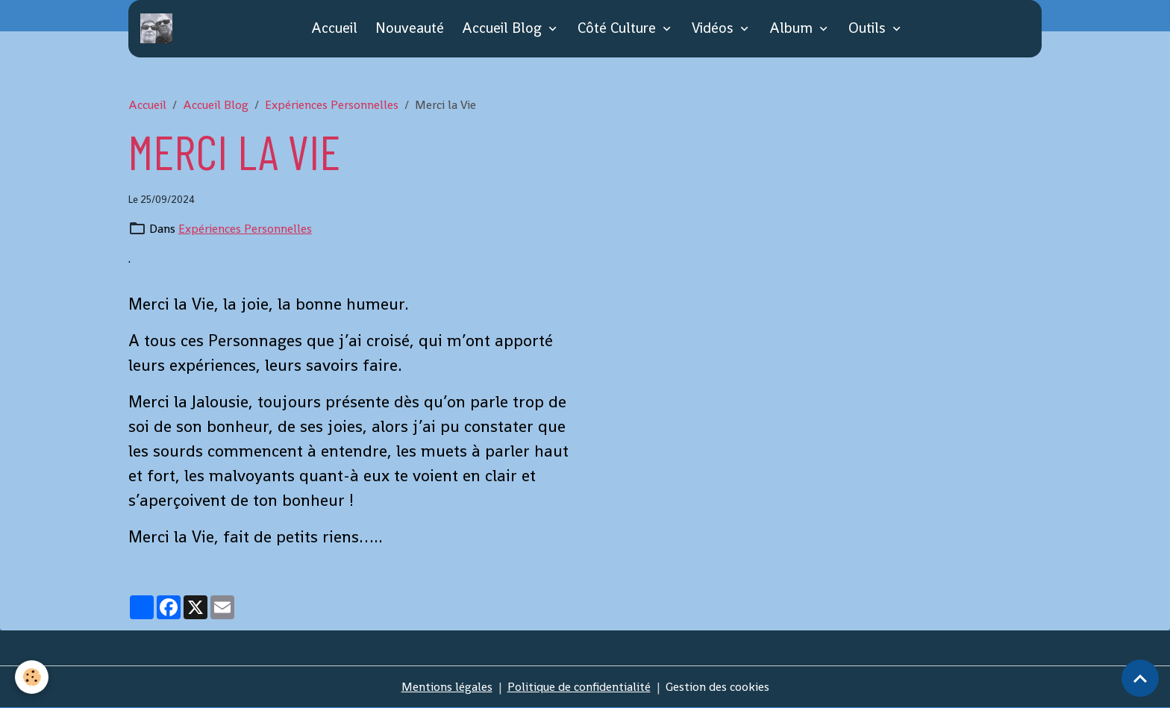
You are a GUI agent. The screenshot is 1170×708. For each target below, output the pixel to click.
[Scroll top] (1140, 678)
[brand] (159, 28)
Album (792, 28)
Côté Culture (619, 28)
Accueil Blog (503, 28)
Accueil (334, 28)
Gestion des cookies (717, 687)
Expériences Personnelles (331, 105)
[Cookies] (32, 677)
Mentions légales (446, 687)
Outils (868, 28)
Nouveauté (409, 28)
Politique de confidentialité (579, 687)
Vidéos (714, 28)
